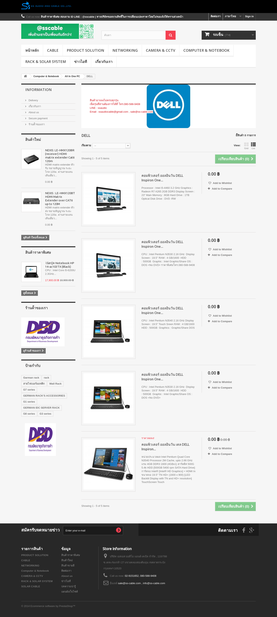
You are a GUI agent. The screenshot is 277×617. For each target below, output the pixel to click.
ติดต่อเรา (216, 16)
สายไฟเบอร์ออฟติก (34, 383)
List (253, 145)
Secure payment (38, 118)
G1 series (29, 401)
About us (33, 112)
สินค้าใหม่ (33, 139)
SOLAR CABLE (30, 586)
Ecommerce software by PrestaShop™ (52, 606)
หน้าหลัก (32, 50)
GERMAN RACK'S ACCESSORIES (44, 395)
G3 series (46, 413)
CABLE (53, 50)
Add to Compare (222, 188)
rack (46, 377)
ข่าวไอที (80, 61)
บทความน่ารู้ (68, 586)
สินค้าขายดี (67, 565)
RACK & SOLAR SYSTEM (45, 61)
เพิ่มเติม (94, 115)
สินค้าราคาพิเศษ (38, 252)
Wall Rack (55, 383)
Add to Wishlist (222, 183)
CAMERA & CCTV (160, 50)
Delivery (33, 100)
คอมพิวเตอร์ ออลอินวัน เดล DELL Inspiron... (165, 446)
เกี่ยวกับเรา (103, 61)
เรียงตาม (86, 145)
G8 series (29, 413)
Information (38, 89)
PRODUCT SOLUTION (85, 50)
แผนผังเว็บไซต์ (69, 591)
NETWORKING (125, 50)
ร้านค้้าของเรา (36, 124)
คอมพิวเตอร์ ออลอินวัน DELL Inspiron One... (162, 178)
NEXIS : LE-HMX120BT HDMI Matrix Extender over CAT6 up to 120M (60, 198)
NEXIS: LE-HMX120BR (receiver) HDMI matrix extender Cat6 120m (60, 155)
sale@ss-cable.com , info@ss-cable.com (141, 583)
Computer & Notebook (206, 50)
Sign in (249, 16)
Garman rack (31, 377)
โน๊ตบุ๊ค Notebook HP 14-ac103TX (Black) (59, 264)
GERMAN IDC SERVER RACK (41, 407)
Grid (246, 145)
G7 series (29, 389)
